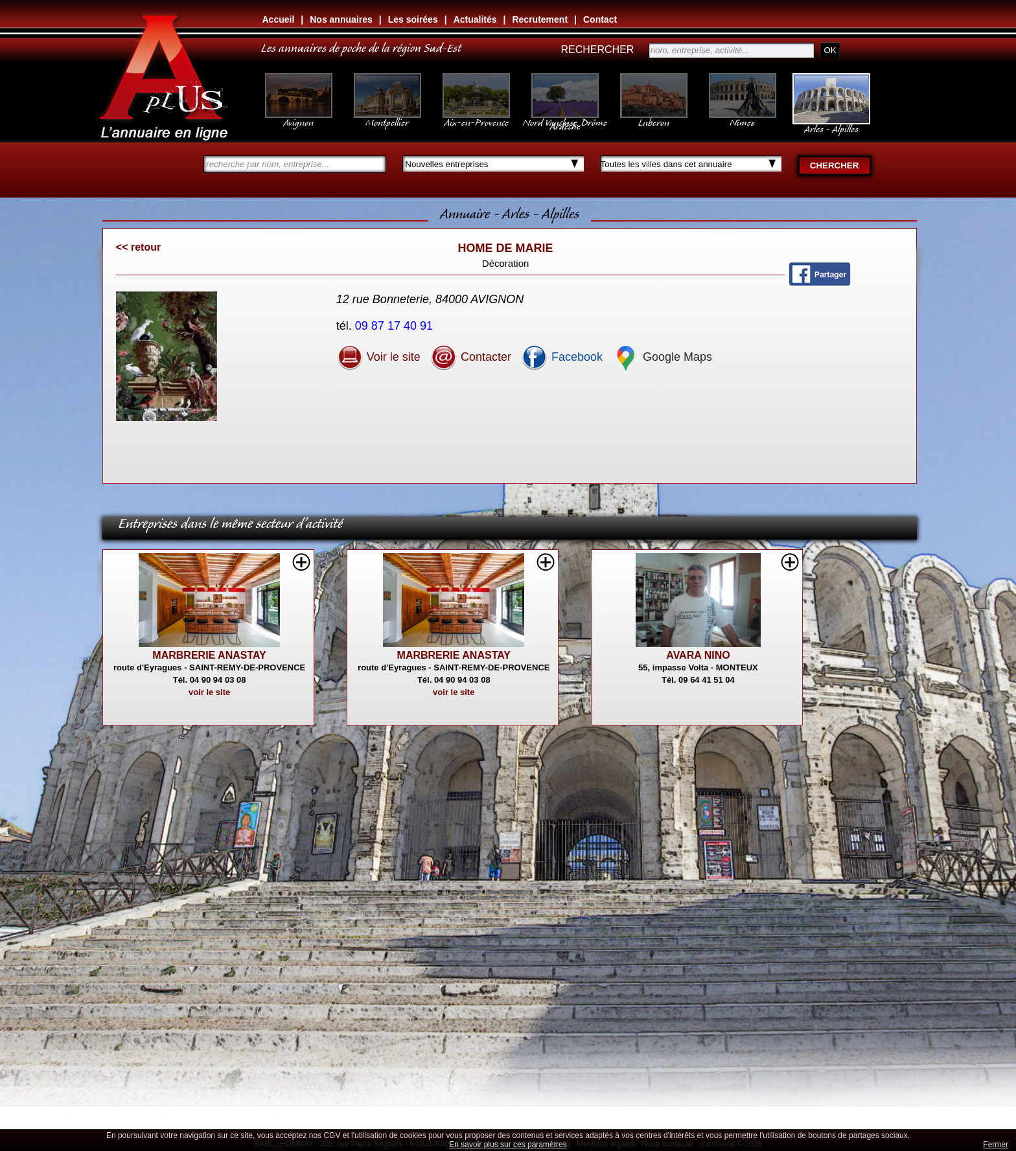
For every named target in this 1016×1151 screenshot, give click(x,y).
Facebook (562, 356)
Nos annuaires (341, 19)
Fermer (995, 1144)
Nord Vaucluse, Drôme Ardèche (565, 118)
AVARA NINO (698, 655)
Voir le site (378, 356)
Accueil (278, 19)
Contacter (470, 356)
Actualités (475, 19)
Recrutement (540, 19)
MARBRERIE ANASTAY (209, 655)
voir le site (209, 692)
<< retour (138, 247)
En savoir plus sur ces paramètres (507, 1144)
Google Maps (662, 356)
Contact (600, 19)
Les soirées (413, 19)
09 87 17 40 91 (395, 325)
